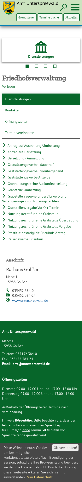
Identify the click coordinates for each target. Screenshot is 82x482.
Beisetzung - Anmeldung (23, 158)
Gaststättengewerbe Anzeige (26, 177)
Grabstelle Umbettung (21, 190)
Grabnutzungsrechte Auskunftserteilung (34, 183)
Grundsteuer (27, 17)
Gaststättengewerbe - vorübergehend (32, 171)
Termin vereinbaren (19, 132)
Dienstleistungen (18, 99)
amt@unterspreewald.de (31, 363)
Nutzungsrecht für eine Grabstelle (30, 214)
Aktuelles (71, 17)
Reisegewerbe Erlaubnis (23, 239)
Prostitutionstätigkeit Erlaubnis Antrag (33, 233)
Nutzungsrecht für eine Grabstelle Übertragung (40, 220)
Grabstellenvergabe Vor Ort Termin (30, 207)
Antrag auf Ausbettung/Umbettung (31, 145)
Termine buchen (50, 17)
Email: (6, 363)
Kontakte (12, 110)
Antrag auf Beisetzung (21, 152)
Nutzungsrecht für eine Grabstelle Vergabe (36, 226)
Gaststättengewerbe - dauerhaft (28, 164)
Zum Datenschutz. (39, 477)
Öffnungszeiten (16, 121)
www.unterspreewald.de (30, 300)
